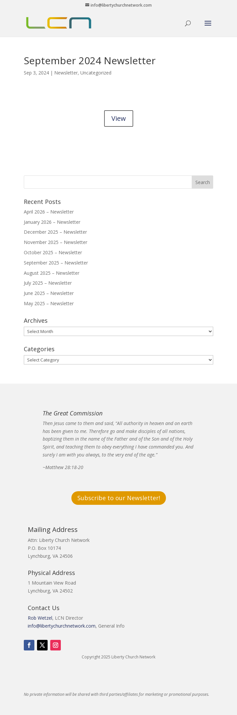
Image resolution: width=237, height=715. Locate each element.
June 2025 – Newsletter (49, 293)
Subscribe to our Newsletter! (118, 498)
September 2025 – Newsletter (56, 263)
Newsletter (66, 73)
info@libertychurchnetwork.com (62, 626)
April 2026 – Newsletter (49, 212)
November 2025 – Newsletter (55, 242)
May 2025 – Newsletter (49, 303)
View (118, 118)
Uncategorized (95, 73)
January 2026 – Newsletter (52, 222)
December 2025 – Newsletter (55, 232)
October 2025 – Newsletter (53, 252)
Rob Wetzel (40, 618)
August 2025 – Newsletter (51, 273)
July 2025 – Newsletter (48, 283)
